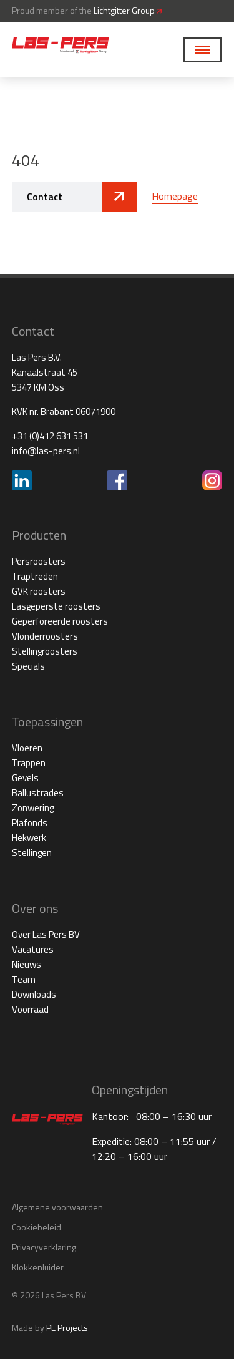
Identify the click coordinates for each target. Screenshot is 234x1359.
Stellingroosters (44, 651)
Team (24, 979)
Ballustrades (38, 793)
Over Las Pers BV (46, 934)
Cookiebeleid (36, 1227)
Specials (28, 666)
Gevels (25, 778)
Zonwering (33, 808)
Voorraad (30, 1009)
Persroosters (39, 561)
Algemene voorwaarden (57, 1207)
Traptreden (35, 576)
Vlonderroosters (45, 636)
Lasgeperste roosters (56, 606)
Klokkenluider (38, 1267)
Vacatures (33, 949)
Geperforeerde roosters (60, 621)
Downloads (34, 994)
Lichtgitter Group (128, 10)
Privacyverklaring (44, 1247)
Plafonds (29, 823)
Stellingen (32, 852)
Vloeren (27, 748)
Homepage (175, 195)
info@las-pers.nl (46, 451)
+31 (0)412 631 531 (50, 436)
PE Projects (67, 1327)
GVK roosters (39, 591)
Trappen (29, 763)
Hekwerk (29, 837)
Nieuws (26, 964)
